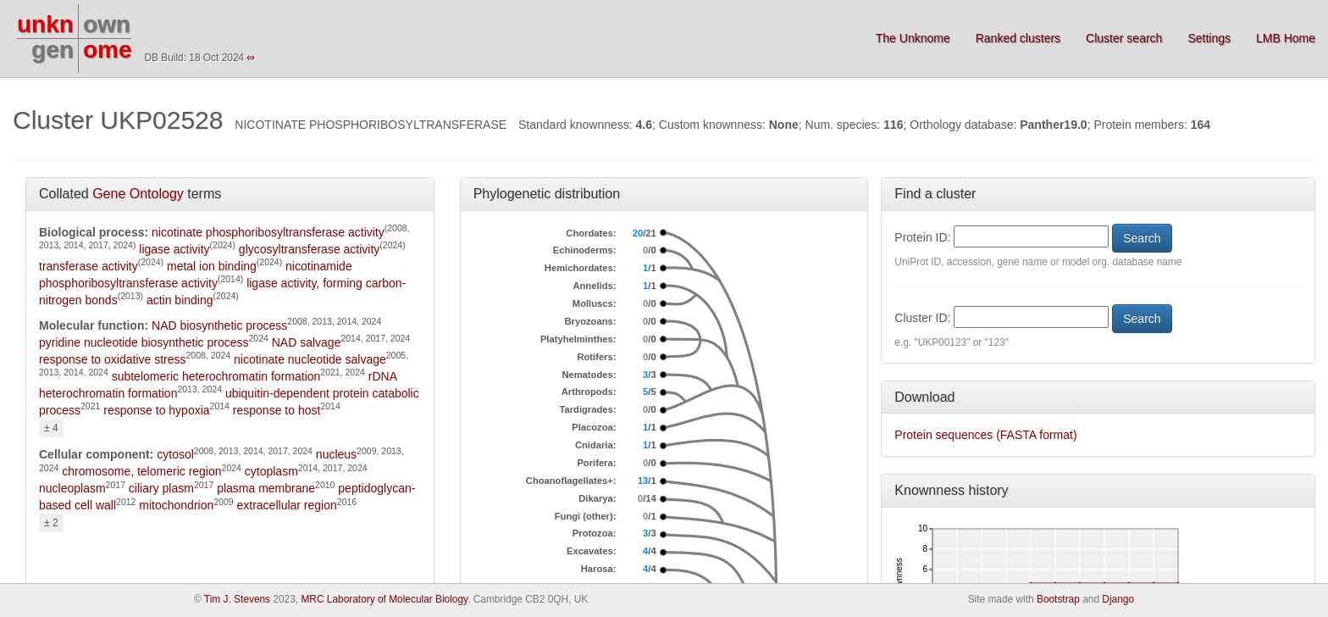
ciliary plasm (161, 488)
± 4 (51, 428)
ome (107, 49)
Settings (1209, 38)
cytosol (175, 454)
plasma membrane (266, 488)
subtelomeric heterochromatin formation (216, 376)
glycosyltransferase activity (309, 249)
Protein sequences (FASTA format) (985, 435)
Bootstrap (1058, 599)
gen (52, 49)
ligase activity (174, 249)
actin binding (180, 300)
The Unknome (913, 38)
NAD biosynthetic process (219, 325)
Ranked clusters (1018, 38)
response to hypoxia (156, 410)
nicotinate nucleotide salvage (310, 359)
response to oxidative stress (112, 359)
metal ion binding (212, 266)
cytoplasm (271, 471)
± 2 (51, 523)
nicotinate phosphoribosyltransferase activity (268, 232)
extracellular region (287, 505)
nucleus (336, 454)
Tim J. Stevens (237, 599)
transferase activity (88, 266)
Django (1118, 599)
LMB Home (1285, 38)
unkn (45, 24)
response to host (277, 410)
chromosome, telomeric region (141, 471)
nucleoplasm (72, 488)
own (106, 24)
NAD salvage (306, 342)
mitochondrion (176, 505)
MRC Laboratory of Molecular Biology (384, 599)
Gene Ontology (138, 193)
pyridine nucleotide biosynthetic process (143, 342)
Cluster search (1124, 38)
